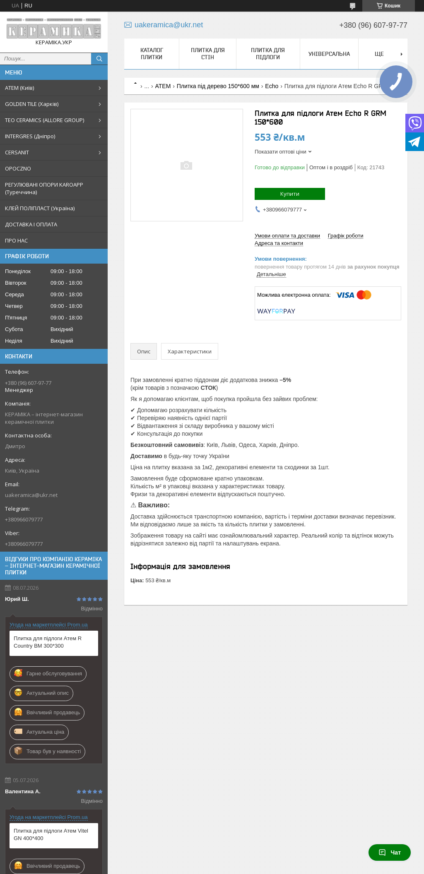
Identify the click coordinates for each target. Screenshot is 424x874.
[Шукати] (99, 59)
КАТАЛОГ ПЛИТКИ (151, 53)
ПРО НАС (16, 240)
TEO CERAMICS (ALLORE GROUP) (44, 120)
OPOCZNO (18, 168)
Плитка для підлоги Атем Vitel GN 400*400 (51, 834)
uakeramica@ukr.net (31, 495)
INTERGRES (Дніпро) (30, 136)
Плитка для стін (208, 53)
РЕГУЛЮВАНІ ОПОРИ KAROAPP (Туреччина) (44, 188)
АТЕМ (163, 86)
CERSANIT (17, 152)
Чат (389, 852)
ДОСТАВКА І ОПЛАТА (31, 224)
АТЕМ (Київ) (19, 87)
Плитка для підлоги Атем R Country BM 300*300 (48, 642)
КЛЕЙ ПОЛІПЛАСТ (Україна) (40, 208)
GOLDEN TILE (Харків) (31, 104)
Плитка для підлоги (268, 53)
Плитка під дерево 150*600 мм (218, 86)
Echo (271, 86)
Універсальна (329, 53)
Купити (289, 193)
